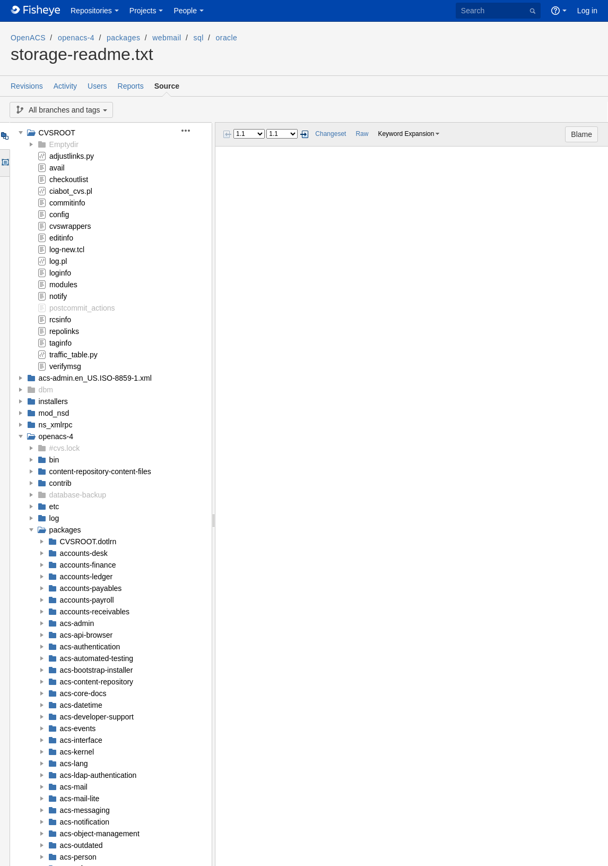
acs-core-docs (83, 693)
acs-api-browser (86, 635)
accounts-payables (91, 588)
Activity (65, 86)
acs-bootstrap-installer (96, 670)
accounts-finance (88, 565)
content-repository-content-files (100, 471)
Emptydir (64, 144)
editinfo (61, 238)
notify (58, 296)
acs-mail (74, 787)
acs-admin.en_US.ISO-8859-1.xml (95, 378)
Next (304, 134)
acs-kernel (77, 752)
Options (4, 163)
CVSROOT (57, 132)
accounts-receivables (95, 611)
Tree (4, 136)
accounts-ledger (86, 576)
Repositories (91, 10)
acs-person (78, 857)
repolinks (64, 331)
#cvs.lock (64, 448)
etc (54, 506)
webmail (166, 37)
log (54, 518)
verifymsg (65, 366)
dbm (46, 389)
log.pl (58, 261)
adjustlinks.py (71, 156)
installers (53, 401)
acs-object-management (100, 833)
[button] (191, 130)
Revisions (27, 86)
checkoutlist (68, 179)
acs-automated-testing (97, 658)
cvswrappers (70, 226)
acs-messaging (85, 810)
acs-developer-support (97, 717)
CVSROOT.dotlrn (88, 541)
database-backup (77, 495)
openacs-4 (76, 37)
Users (97, 86)
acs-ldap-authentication (98, 775)
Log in (587, 10)
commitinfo (67, 203)
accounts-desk (84, 553)
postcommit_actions (82, 308)
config (59, 214)
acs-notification (84, 822)
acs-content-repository (97, 682)
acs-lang (74, 763)
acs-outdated (81, 845)
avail (57, 168)
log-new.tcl (66, 249)
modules (63, 284)
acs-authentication (90, 646)
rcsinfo (60, 319)
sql (199, 37)
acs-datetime (81, 705)
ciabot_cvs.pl (70, 191)
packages (123, 37)
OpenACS (28, 37)
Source (166, 86)
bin (54, 460)
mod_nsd (54, 413)
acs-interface (81, 740)
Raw (361, 134)
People (185, 10)
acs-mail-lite (80, 798)
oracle (227, 37)
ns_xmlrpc (56, 425)
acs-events (78, 728)
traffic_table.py (73, 354)
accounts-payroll (87, 600)
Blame (581, 134)
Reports (131, 86)
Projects (143, 10)
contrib (60, 483)
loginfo (60, 273)
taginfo (60, 343)
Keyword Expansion (406, 134)
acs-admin (77, 623)
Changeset (330, 134)
